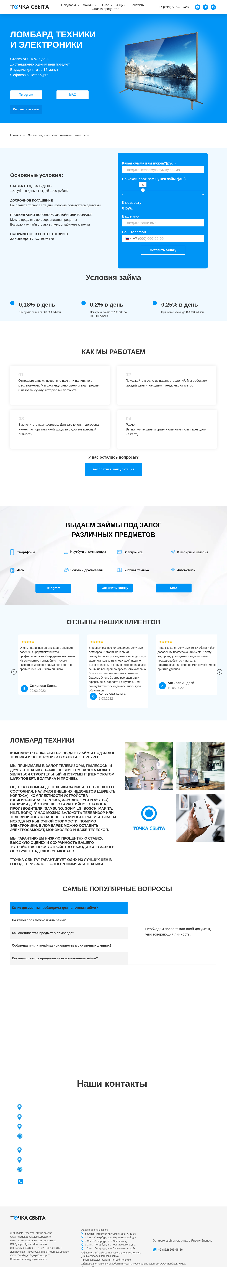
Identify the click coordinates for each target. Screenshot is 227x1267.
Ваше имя (131, 216)
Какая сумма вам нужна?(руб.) (149, 163)
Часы (21, 570)
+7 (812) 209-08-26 (170, 1249)
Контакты (138, 5)
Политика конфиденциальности (28, 1259)
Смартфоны (26, 552)
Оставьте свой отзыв (166, 1240)
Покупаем (69, 5)
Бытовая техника (136, 570)
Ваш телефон (134, 232)
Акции (120, 5)
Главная (15, 135)
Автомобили (186, 570)
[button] (113, 469)
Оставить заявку (163, 250)
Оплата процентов (105, 9)
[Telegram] (205, 7)
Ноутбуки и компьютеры (88, 551)
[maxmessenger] (213, 7)
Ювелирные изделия (192, 552)
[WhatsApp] (197, 7)
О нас (105, 5)
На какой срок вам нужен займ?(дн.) (154, 179)
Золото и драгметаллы (87, 570)
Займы (88, 5)
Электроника (133, 552)
